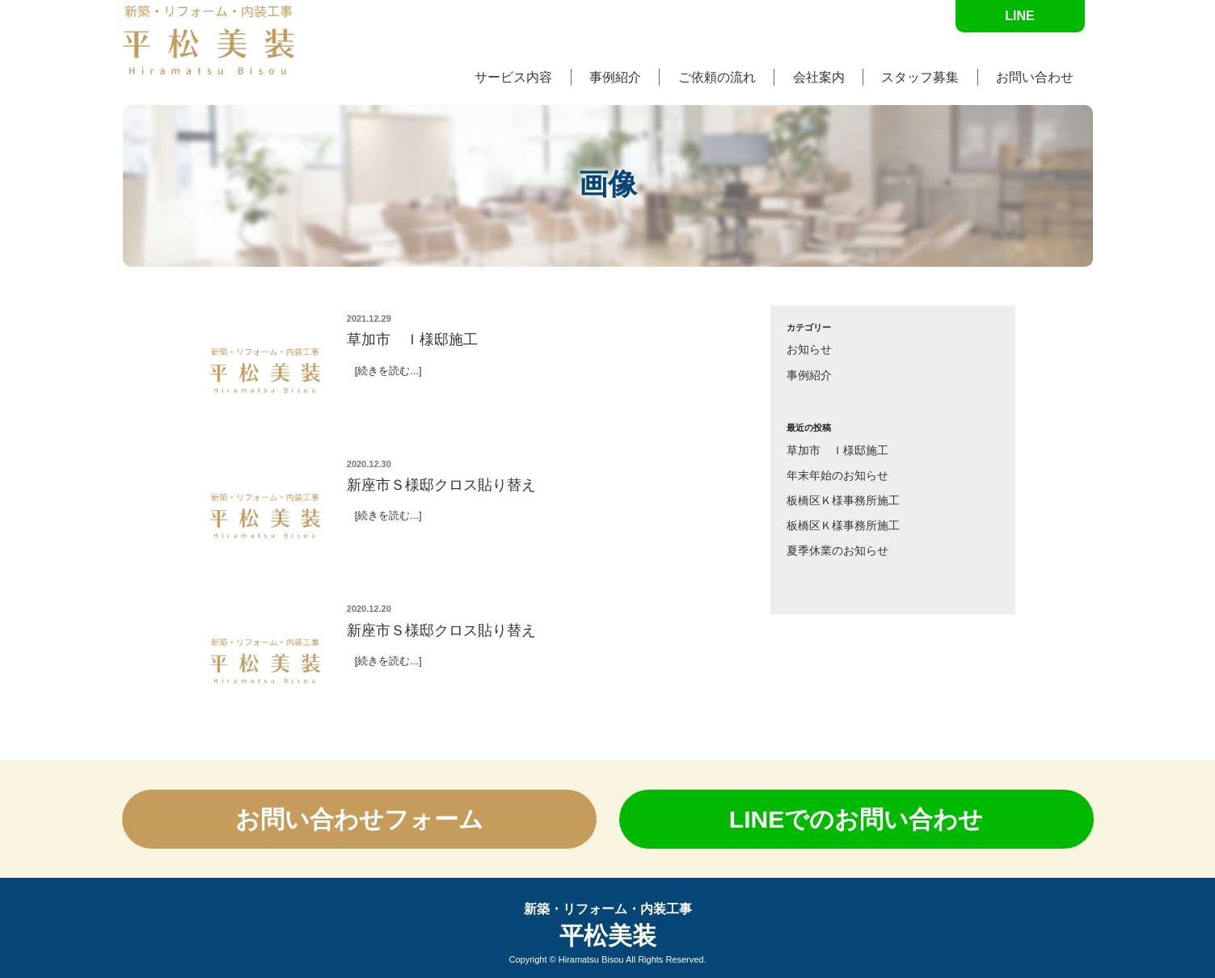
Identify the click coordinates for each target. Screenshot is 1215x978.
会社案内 (819, 77)
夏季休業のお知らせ (837, 550)
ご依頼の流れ (717, 77)
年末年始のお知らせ (837, 475)
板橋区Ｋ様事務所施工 (843, 500)
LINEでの (856, 819)
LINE (1019, 16)
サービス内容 (513, 77)
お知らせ (809, 349)
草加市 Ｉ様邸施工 (837, 450)
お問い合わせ (1035, 77)
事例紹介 (615, 77)
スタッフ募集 (920, 77)
